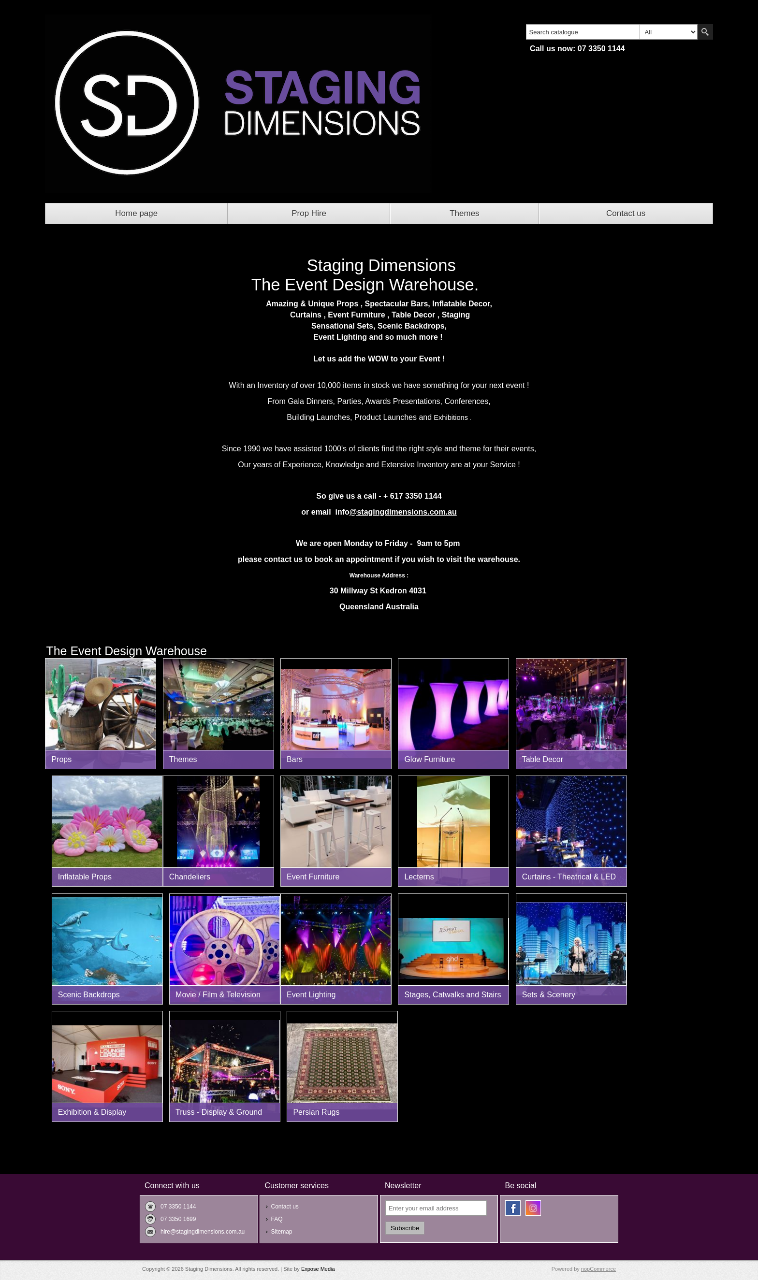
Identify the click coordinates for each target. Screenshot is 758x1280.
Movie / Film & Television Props (218, 997)
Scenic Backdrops (89, 995)
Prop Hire (309, 213)
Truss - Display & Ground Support (218, 1115)
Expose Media (318, 1269)
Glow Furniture (429, 759)
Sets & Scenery (548, 995)
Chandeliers (189, 877)
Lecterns (419, 877)
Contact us (625, 213)
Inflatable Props (85, 877)
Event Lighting (311, 995)
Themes (464, 213)
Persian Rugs (316, 1112)
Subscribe (405, 1228)
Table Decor (542, 759)
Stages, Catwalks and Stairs (452, 995)
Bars (295, 759)
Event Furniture (313, 877)
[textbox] (583, 32)
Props (61, 759)
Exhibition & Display (92, 1112)
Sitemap (281, 1231)
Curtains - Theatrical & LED (569, 877)
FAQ (276, 1219)
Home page (136, 213)
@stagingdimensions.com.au (403, 512)
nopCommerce (598, 1269)
